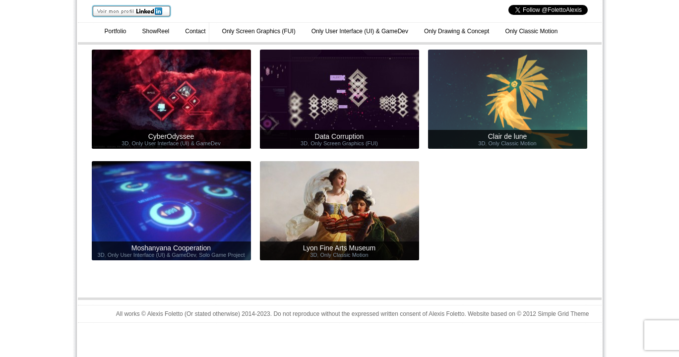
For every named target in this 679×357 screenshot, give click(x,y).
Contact (195, 31)
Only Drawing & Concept (456, 31)
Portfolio (115, 31)
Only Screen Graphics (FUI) (259, 31)
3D (125, 143)
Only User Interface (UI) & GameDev (359, 31)
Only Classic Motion (531, 31)
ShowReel (156, 31)
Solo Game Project (222, 255)
